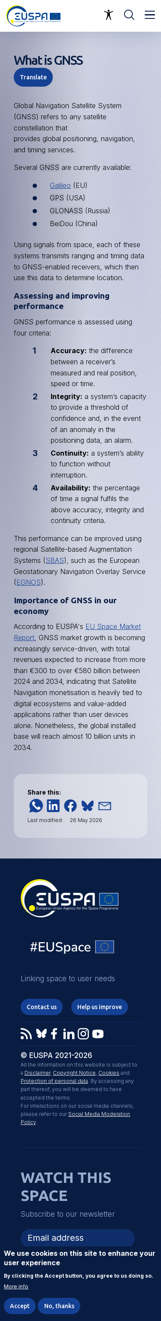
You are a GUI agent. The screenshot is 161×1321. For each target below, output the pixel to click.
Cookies (108, 1073)
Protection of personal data (54, 1081)
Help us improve (99, 1007)
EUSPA (67, 626)
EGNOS (28, 582)
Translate (33, 77)
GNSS (49, 167)
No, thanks (59, 1306)
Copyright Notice (74, 1073)
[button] (36, 805)
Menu (150, 15)
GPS (57, 197)
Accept (20, 1306)
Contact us (42, 1007)
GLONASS (66, 210)
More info (16, 1287)
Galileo (60, 185)
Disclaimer (37, 1073)
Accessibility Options (108, 15)
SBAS (55, 560)
